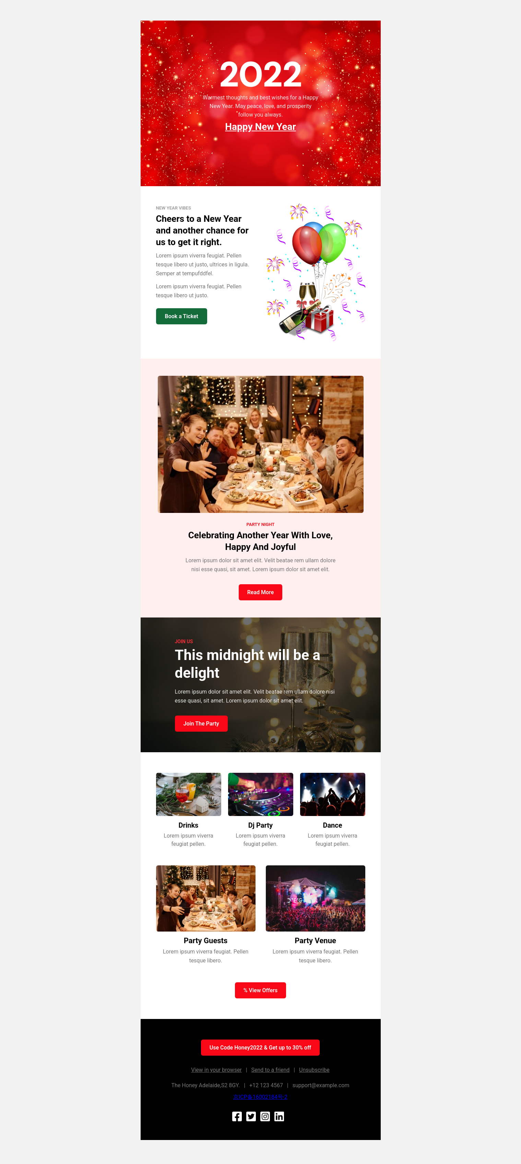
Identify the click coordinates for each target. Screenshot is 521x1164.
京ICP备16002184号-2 (260, 1097)
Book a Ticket (181, 316)
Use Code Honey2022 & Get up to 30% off (260, 1047)
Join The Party (201, 723)
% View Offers (261, 990)
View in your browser (216, 1070)
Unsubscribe (314, 1070)
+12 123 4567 (266, 1085)
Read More (260, 592)
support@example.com (321, 1085)
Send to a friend (270, 1070)
